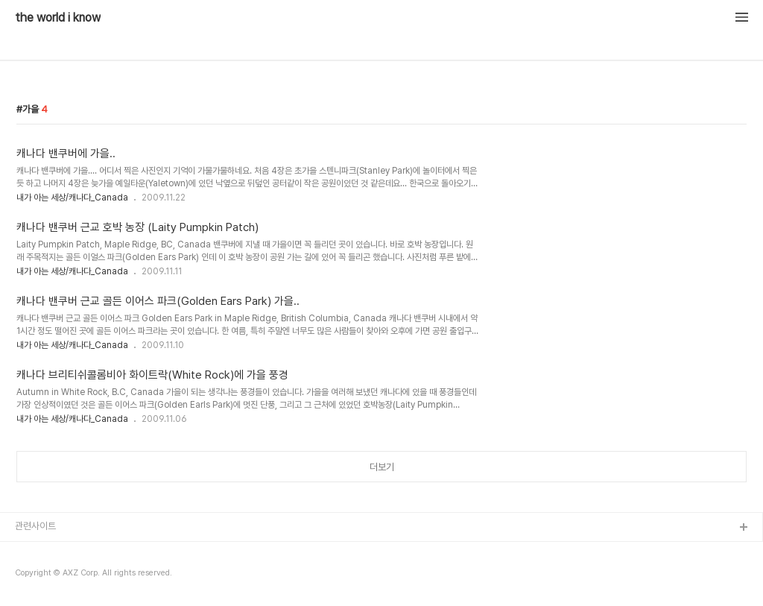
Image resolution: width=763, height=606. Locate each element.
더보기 (382, 467)
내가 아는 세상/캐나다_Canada (72, 197)
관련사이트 (35, 525)
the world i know (58, 18)
